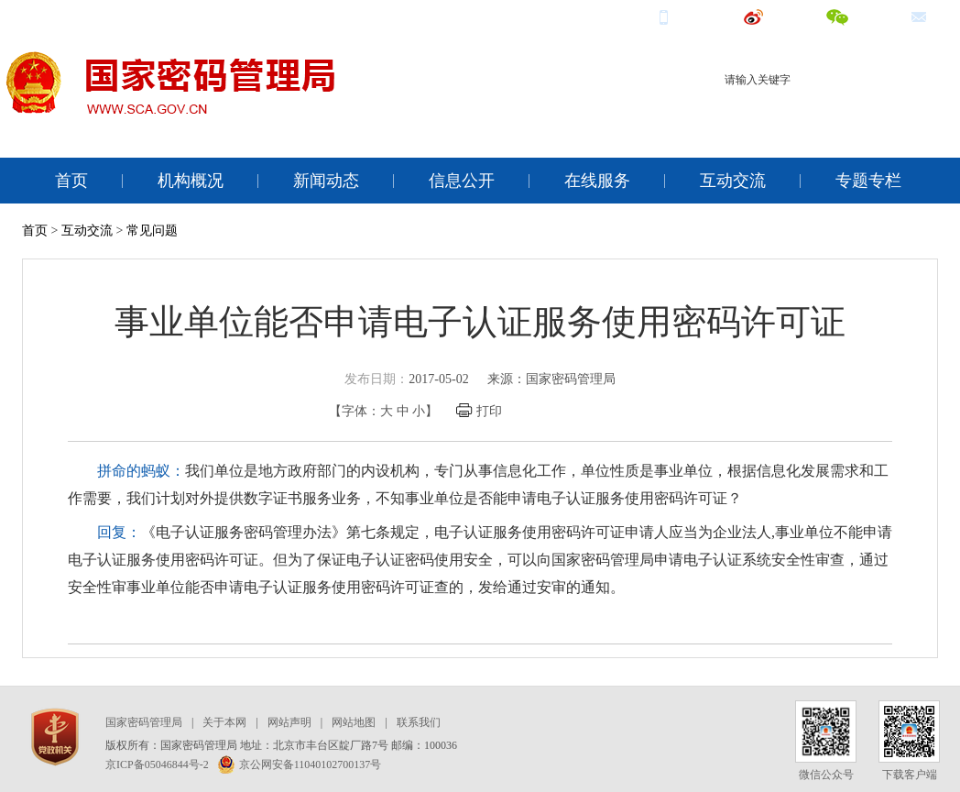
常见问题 (152, 230)
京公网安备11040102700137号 (300, 764)
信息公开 (462, 180)
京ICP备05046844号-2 (157, 764)
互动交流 (733, 180)
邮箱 (935, 16)
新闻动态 (326, 180)
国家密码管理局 (143, 722)
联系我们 (419, 722)
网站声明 (289, 722)
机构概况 (191, 180)
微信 (854, 16)
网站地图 (354, 722)
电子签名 (910, 112)
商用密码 (792, 112)
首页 (71, 180)
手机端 (687, 16)
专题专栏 (868, 180)
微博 (770, 16)
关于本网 (224, 722)
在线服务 (597, 180)
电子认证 (851, 112)
